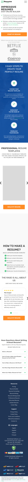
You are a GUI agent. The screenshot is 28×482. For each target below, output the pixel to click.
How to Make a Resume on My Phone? (11, 363)
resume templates (13, 25)
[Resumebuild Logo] (20, 470)
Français (14, 435)
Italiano (14, 432)
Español (14, 430)
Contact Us (14, 421)
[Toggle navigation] (25, 1)
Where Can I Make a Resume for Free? (11, 372)
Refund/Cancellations (14, 419)
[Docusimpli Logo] (8, 474)
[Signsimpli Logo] (8, 470)
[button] (11, 313)
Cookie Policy (14, 414)
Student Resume (14, 402)
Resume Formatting (14, 391)
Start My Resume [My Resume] (14, 34)
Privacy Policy (14, 412)
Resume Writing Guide (14, 396)
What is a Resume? (7, 351)
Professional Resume (14, 398)
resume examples (12, 23)
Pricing (14, 386)
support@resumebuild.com (15, 444)
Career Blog (14, 405)
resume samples (18, 118)
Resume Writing (14, 393)
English (14, 428)
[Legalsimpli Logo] (20, 474)
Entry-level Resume (14, 400)
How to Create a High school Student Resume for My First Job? (11, 357)
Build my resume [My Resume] (14, 207)
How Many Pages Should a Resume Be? (12, 367)
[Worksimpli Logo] (8, 467)
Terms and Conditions (14, 416)
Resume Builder (14, 389)
